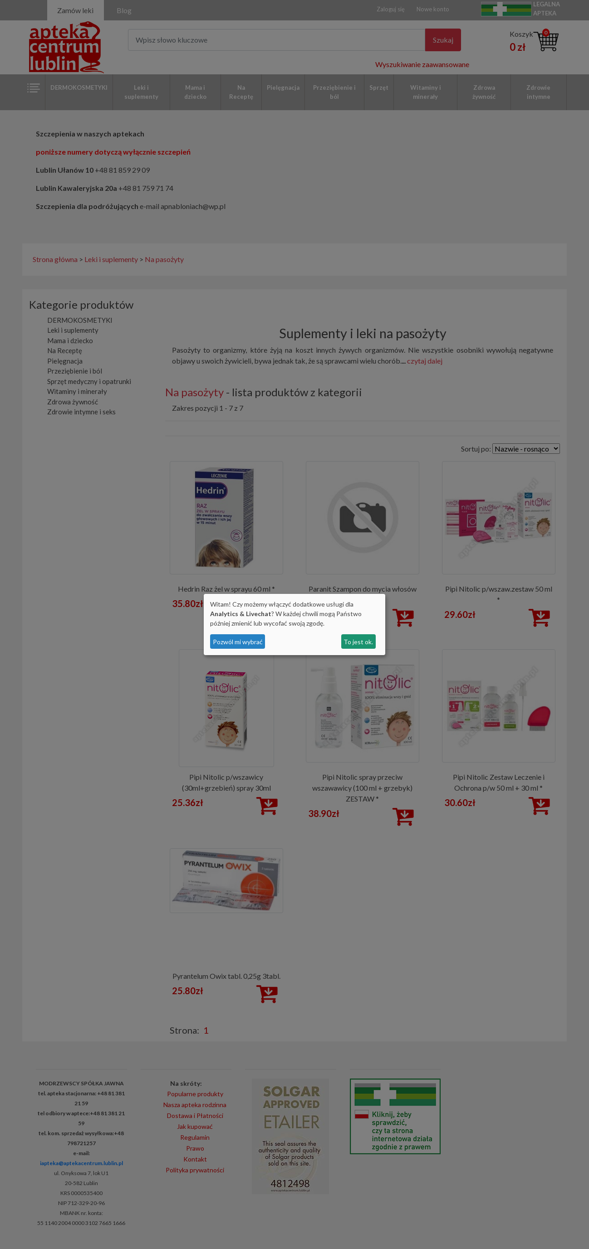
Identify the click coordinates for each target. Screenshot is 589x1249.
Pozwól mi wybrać (238, 642)
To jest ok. (358, 642)
